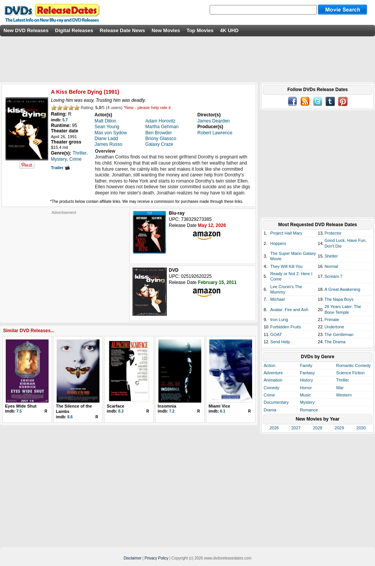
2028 (317, 428)
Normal (331, 266)
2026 (274, 428)
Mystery (307, 402)
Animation (273, 380)
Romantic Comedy (353, 365)
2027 (295, 428)
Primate (331, 319)
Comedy (271, 387)
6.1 (222, 411)
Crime (269, 395)
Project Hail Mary (286, 233)
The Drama (335, 341)
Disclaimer (133, 558)
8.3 (121, 411)
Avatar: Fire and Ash (289, 309)
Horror (306, 387)
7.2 (171, 411)
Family (306, 365)
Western (344, 395)
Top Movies (200, 30)
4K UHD (229, 30)
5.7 (65, 120)
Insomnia (167, 406)
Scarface (115, 406)
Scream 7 (333, 276)
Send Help (280, 341)
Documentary (276, 402)
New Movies (166, 30)
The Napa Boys (339, 299)
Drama (270, 410)
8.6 (70, 417)
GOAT (276, 334)
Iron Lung (279, 319)
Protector (333, 233)
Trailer (60, 167)
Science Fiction (350, 372)
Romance (309, 410)
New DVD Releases (26, 30)
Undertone (334, 327)
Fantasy (307, 372)
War (340, 387)
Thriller (342, 380)
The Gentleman (339, 334)
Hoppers (278, 243)
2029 (339, 428)
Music (305, 395)
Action (270, 365)
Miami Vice (219, 406)
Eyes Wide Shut (20, 406)
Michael (277, 299)
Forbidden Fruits (285, 327)
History (306, 380)
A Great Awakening (342, 289)
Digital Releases (74, 30)
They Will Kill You (286, 266)
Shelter (331, 256)
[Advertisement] (64, 263)
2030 (360, 428)
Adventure (273, 372)
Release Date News (122, 30)
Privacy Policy (156, 558)
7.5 (19, 411)
